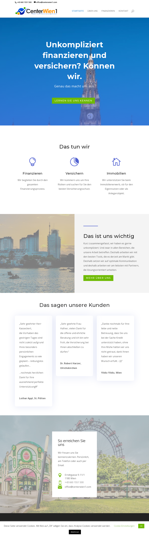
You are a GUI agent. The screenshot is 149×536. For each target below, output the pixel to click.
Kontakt (123, 11)
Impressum (20, 520)
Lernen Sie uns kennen (73, 99)
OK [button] (141, 526)
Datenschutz (52, 520)
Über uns (92, 11)
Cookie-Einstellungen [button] (124, 525)
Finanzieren (108, 11)
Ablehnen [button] (75, 532)
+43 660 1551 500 (24, 2)
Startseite (78, 11)
